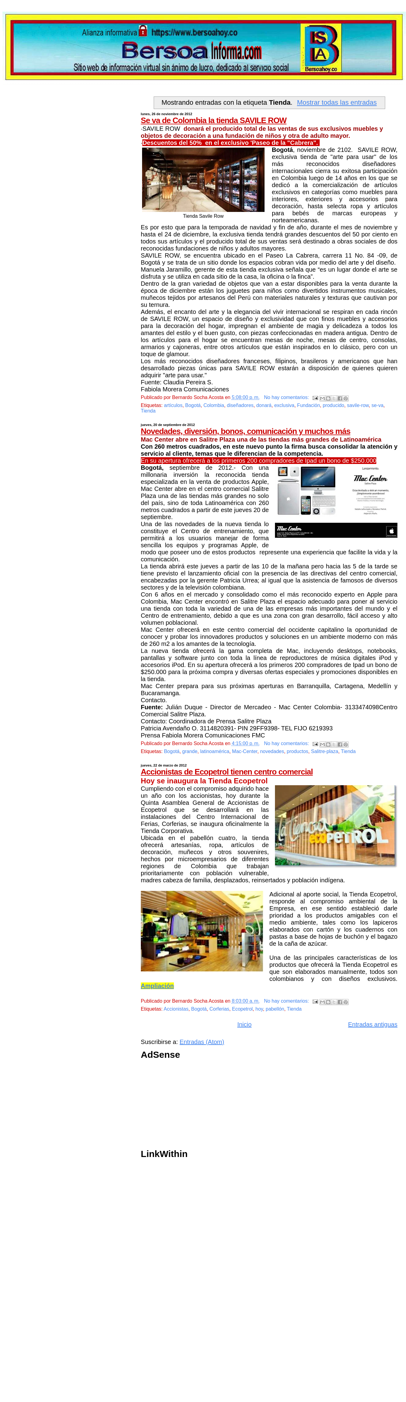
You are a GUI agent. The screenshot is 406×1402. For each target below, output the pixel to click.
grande (189, 751)
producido (333, 405)
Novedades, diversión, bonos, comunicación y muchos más (245, 431)
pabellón (275, 1009)
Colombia (213, 405)
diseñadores (240, 405)
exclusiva (284, 405)
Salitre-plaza (324, 751)
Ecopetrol (242, 1009)
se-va (377, 405)
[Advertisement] (238, 1106)
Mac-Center (245, 751)
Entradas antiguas (372, 1024)
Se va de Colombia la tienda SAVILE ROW (214, 120)
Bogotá (193, 405)
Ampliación (157, 985)
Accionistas (176, 1009)
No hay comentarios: (287, 397)
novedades (272, 751)
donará (264, 405)
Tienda (148, 410)
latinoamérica (214, 751)
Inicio (244, 1024)
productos (297, 751)
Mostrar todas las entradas (337, 102)
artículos (173, 405)
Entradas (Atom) (202, 1041)
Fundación (308, 405)
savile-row (358, 405)
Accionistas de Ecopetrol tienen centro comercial (227, 771)
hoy (259, 1009)
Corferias (219, 1009)
